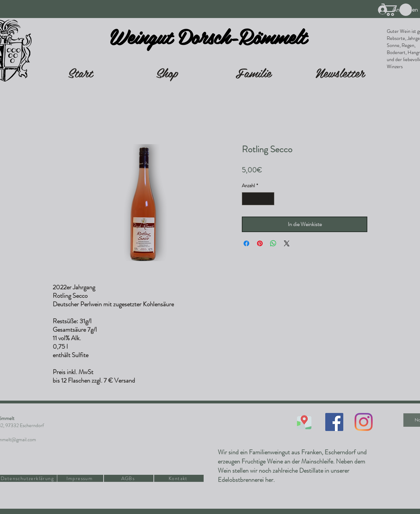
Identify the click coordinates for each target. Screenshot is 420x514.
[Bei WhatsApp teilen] (273, 243)
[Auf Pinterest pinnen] (260, 243)
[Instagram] (364, 422)
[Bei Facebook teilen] (246, 243)
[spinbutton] (258, 199)
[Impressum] (80, 478)
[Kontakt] (179, 478)
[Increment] (268, 199)
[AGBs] (129, 478)
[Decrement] (247, 199)
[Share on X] (286, 243)
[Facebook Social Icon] (334, 422)
